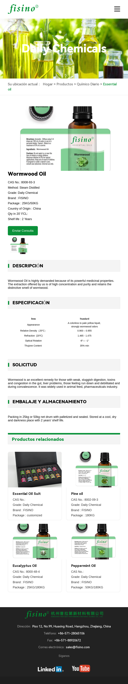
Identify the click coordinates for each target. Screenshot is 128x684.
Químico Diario (88, 84)
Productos (64, 84)
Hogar (48, 84)
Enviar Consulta (23, 230)
